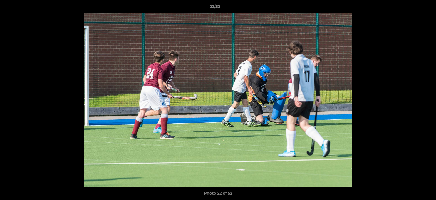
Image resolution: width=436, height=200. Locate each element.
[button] (412, 8)
